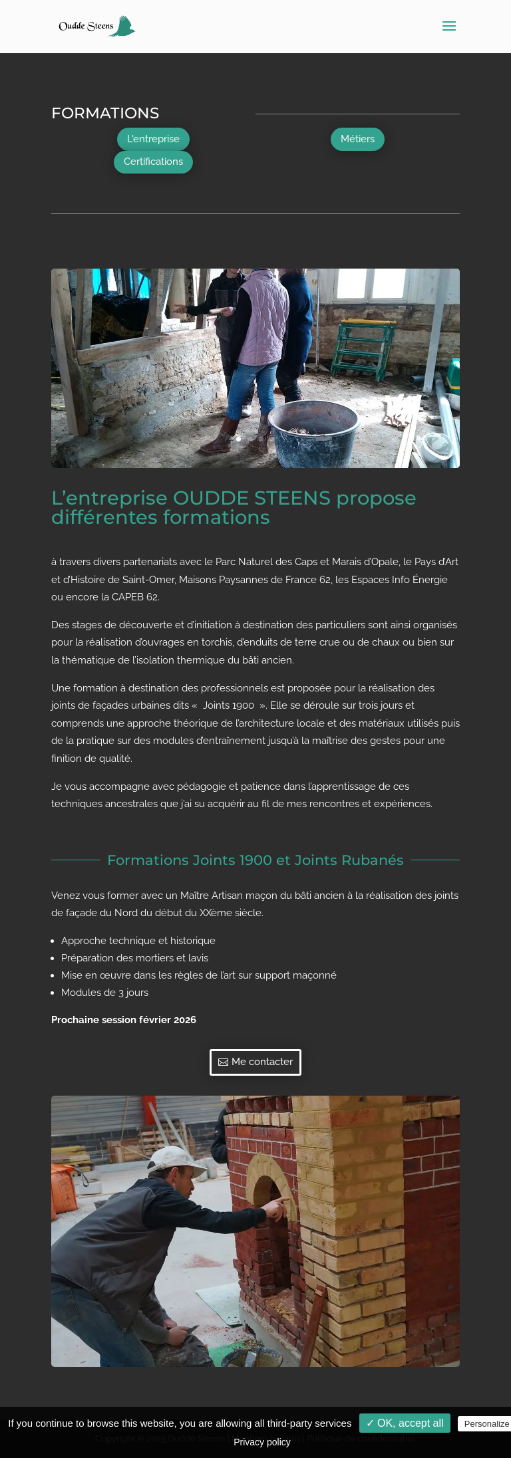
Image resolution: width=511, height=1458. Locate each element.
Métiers (358, 139)
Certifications (153, 162)
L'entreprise (153, 139)
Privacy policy (262, 1442)
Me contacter (262, 1062)
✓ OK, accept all (405, 1423)
